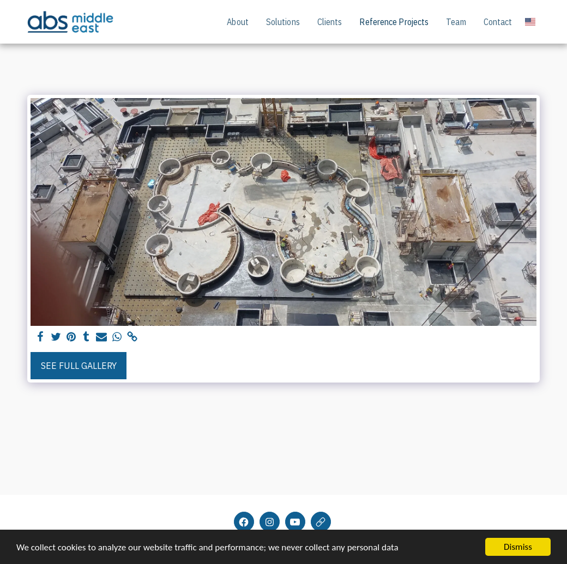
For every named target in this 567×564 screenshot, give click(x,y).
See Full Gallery (79, 365)
